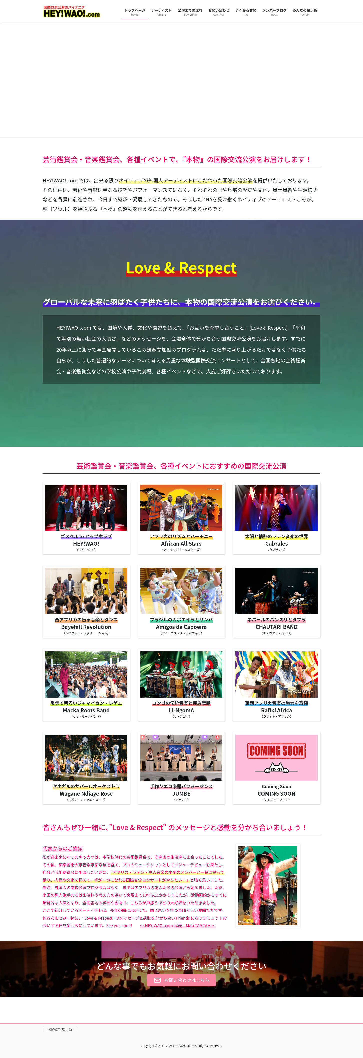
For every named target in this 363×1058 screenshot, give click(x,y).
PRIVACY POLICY (59, 1029)
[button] (27, 80)
